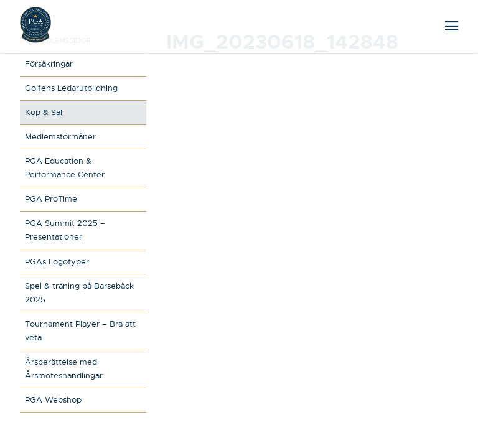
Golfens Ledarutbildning (71, 88)
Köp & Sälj (44, 112)
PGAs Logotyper (57, 261)
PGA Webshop (53, 399)
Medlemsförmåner (60, 136)
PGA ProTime (51, 199)
